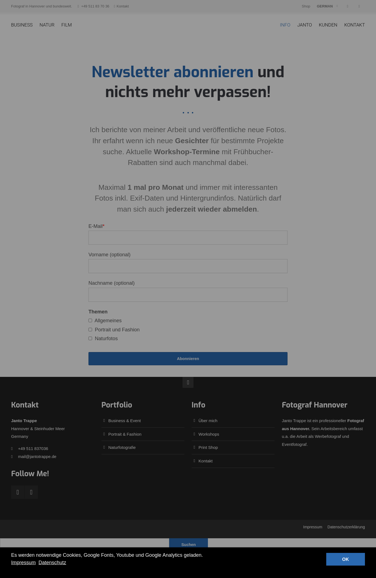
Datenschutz (52, 562)
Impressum (23, 562)
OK (345, 559)
